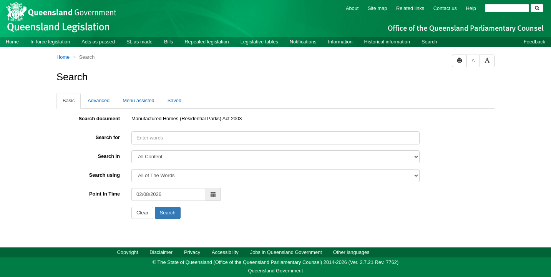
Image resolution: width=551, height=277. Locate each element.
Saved (174, 100)
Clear (142, 213)
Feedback (534, 42)
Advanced (99, 100)
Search (429, 42)
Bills (168, 42)
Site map (377, 8)
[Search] (507, 8)
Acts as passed (98, 42)
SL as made (139, 42)
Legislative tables (259, 42)
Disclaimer (161, 252)
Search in (109, 156)
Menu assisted (138, 100)
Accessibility (225, 252)
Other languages (351, 252)
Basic (69, 100)
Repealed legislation (206, 42)
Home (12, 42)
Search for (108, 137)
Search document (99, 118)
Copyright (127, 252)
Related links (410, 8)
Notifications (303, 42)
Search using (104, 175)
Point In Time (104, 194)
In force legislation (50, 42)
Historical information (387, 42)
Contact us (445, 8)
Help (471, 8)
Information (340, 42)
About (352, 8)
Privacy (192, 252)
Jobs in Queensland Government (286, 252)
